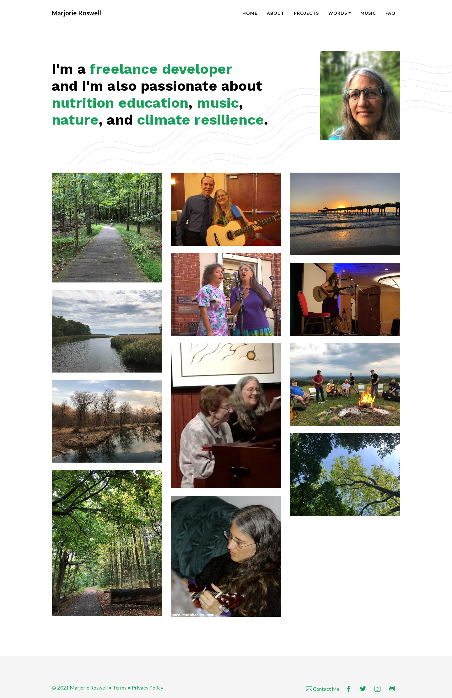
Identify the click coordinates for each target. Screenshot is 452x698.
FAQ (390, 13)
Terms (119, 687)
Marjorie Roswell (76, 13)
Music (368, 13)
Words (337, 13)
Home (249, 13)
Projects (306, 13)
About (275, 13)
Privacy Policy (147, 687)
